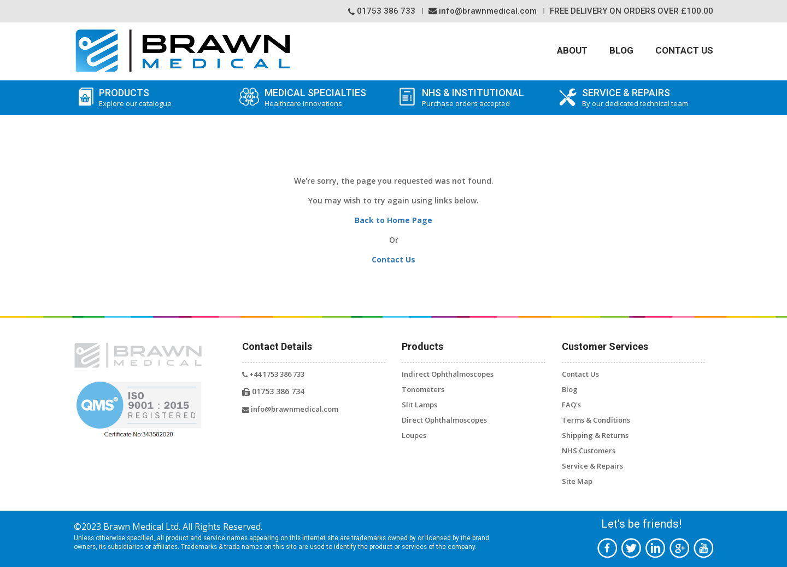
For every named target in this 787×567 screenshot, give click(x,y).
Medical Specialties (313, 97)
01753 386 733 (381, 11)
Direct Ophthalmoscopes (444, 420)
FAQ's (571, 405)
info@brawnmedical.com (482, 11)
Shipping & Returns (595, 435)
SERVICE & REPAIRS (645, 97)
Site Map (577, 481)
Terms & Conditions (596, 420)
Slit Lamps (419, 405)
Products (153, 97)
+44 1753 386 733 (273, 374)
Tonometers (423, 389)
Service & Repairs (592, 466)
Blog (621, 50)
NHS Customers (588, 450)
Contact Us (684, 50)
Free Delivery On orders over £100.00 (631, 11)
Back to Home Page (393, 220)
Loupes (414, 435)
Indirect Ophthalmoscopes (448, 374)
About (572, 50)
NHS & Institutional (485, 97)
